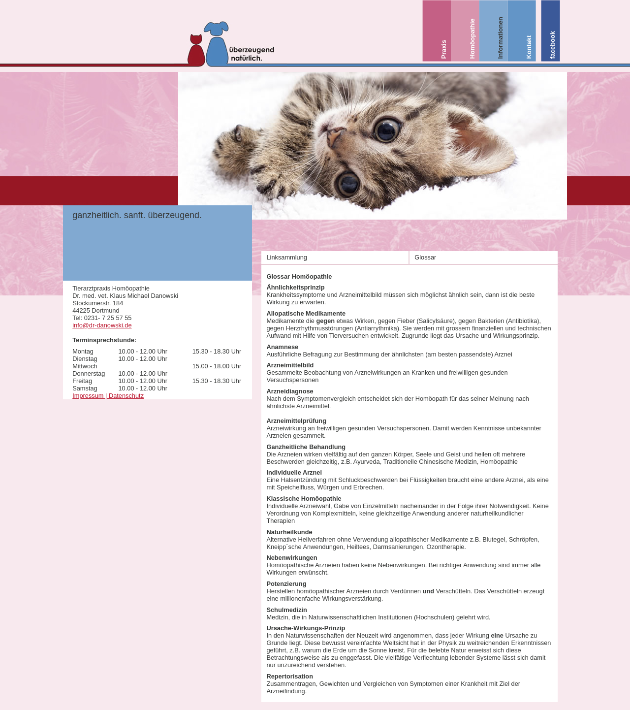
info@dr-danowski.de (101, 325)
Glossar (425, 257)
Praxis (443, 49)
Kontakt (528, 47)
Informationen (500, 38)
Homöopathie (471, 39)
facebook (552, 45)
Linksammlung (286, 257)
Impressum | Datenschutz (108, 395)
